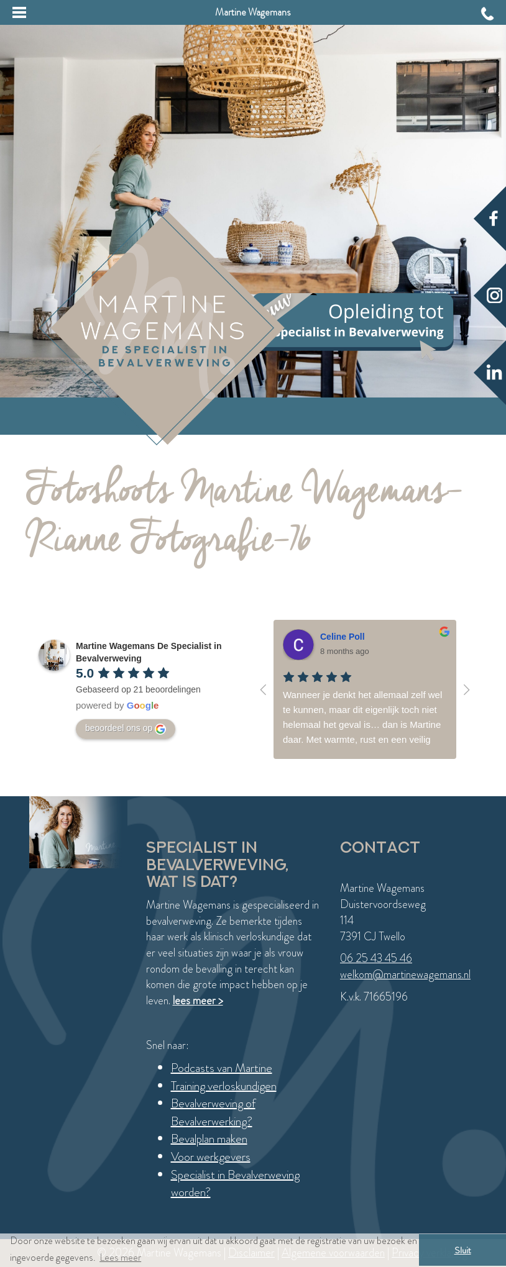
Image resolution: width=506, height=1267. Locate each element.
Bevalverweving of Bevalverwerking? (213, 1112)
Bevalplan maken (209, 1139)
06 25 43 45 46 (376, 958)
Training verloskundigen (224, 1086)
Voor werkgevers (211, 1157)
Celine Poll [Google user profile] (342, 637)
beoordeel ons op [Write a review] (125, 728)
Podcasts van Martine (221, 1068)
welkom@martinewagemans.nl (405, 974)
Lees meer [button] (120, 1257)
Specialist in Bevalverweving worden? (235, 1184)
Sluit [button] (462, 1250)
